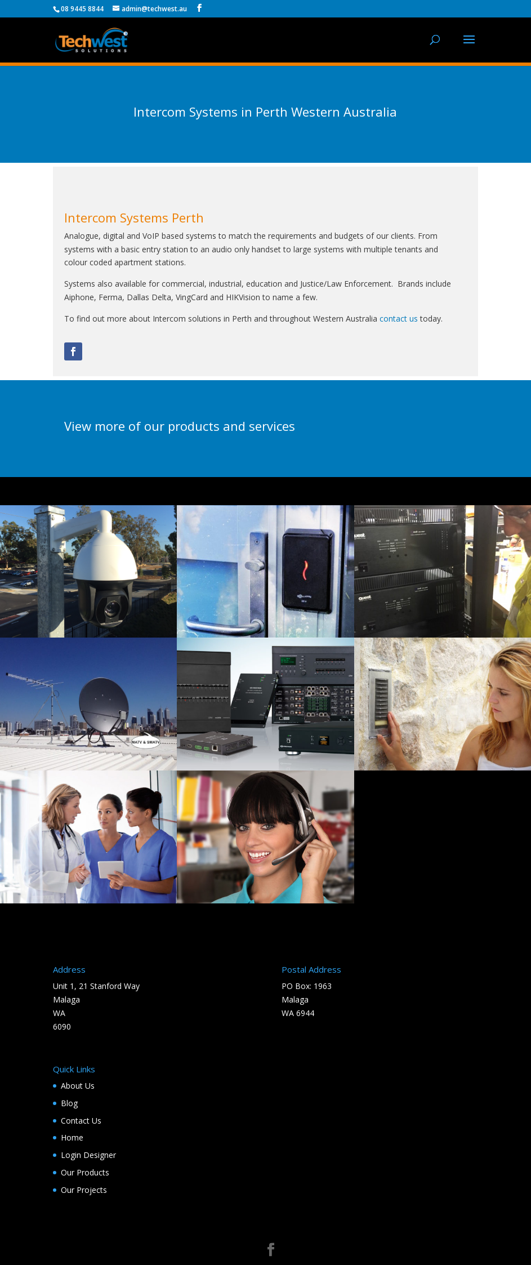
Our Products (85, 1172)
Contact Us (81, 1120)
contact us (399, 318)
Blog (69, 1103)
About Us (78, 1085)
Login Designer (88, 1155)
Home (72, 1137)
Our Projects (84, 1189)
